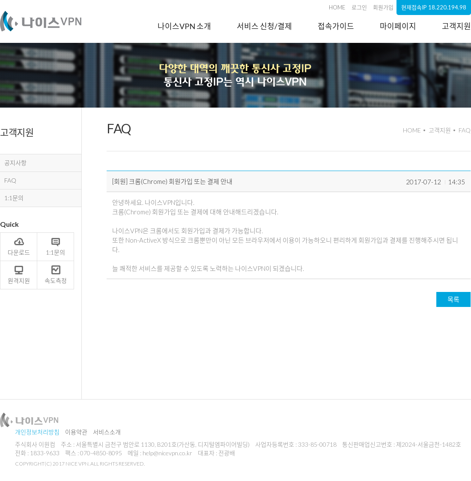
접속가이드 (336, 26)
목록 (453, 299)
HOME (337, 7)
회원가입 (383, 7)
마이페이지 (398, 26)
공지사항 (15, 162)
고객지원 (456, 26)
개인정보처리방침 (37, 432)
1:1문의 (14, 197)
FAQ (10, 180)
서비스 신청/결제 (264, 26)
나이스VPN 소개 (184, 26)
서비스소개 (107, 432)
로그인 (359, 7)
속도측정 (56, 274)
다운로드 (19, 246)
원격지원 (19, 274)
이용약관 (76, 432)
